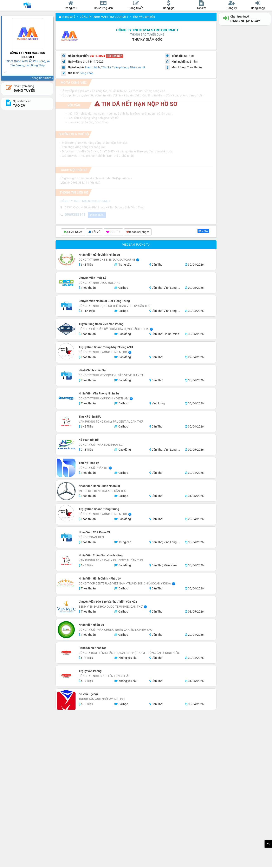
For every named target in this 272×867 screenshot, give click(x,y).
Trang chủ (67, 16)
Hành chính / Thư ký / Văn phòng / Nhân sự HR (115, 67)
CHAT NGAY (73, 232)
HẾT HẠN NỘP (114, 56)
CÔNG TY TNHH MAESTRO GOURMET (104, 16)
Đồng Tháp (86, 73)
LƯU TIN (113, 232)
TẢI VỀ (94, 232)
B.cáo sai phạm (138, 232)
